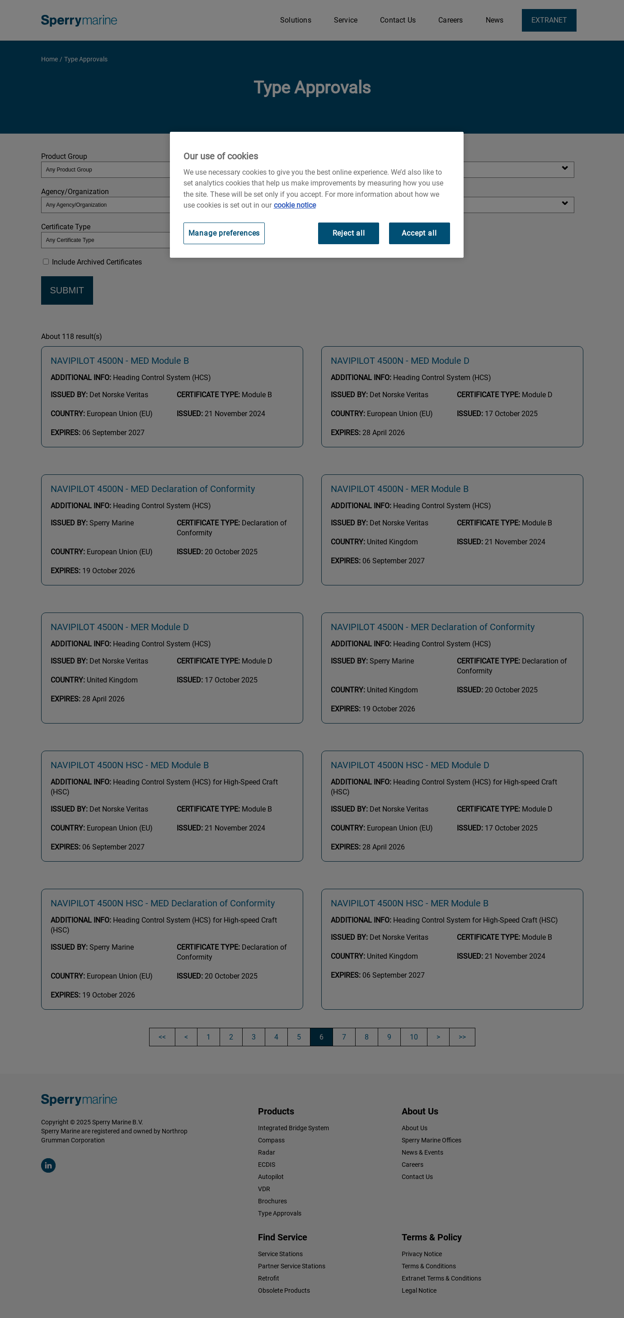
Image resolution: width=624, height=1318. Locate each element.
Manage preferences (224, 233)
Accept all (419, 233)
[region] (317, 195)
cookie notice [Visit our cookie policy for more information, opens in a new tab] (295, 205)
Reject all (349, 233)
